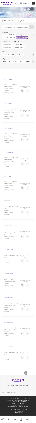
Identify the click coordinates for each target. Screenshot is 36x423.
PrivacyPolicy (18, 412)
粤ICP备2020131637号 (19, 411)
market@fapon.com (23, 406)
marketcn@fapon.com (13, 406)
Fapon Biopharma (11, 392)
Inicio (5, 21)
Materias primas (13, 21)
